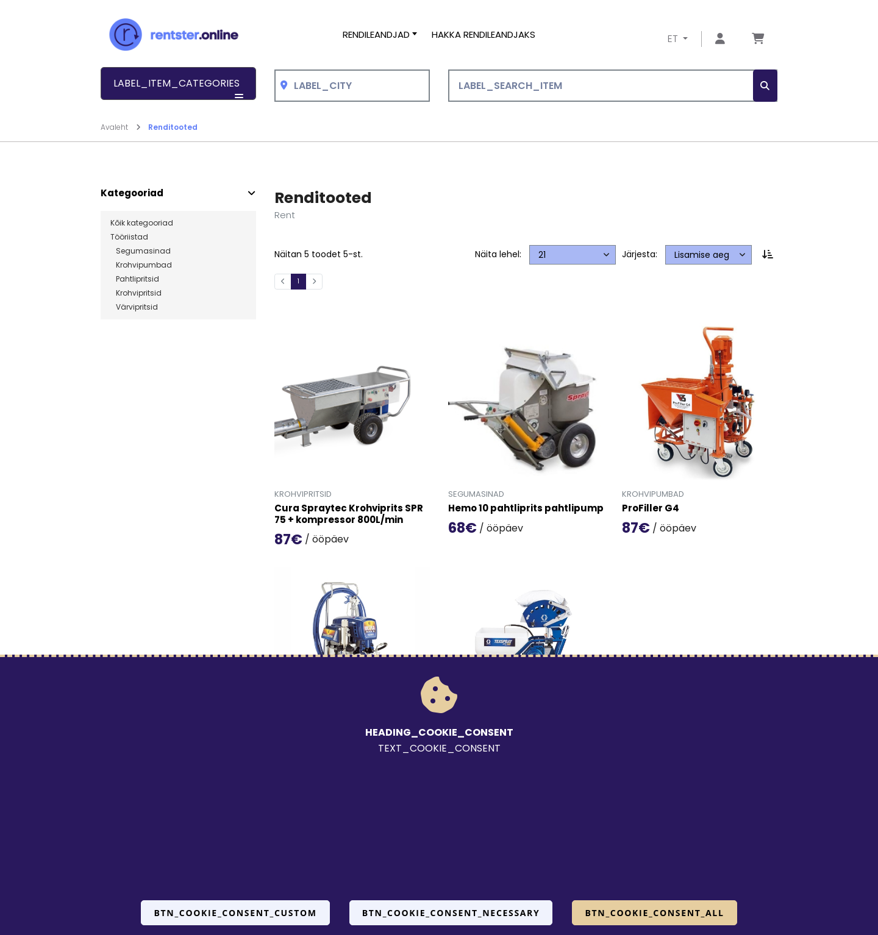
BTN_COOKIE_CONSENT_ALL (654, 913)
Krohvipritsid (136, 293)
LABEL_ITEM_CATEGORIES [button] (178, 88)
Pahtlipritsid (134, 279)
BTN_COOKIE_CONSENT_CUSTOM (235, 913)
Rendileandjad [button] (376, 34)
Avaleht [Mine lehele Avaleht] (121, 127)
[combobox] (352, 85)
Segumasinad (140, 251)
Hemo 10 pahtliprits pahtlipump (526, 508)
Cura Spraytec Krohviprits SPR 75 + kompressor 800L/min (348, 514)
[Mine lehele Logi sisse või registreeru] (720, 39)
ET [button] (674, 39)
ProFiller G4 (650, 508)
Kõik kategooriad (141, 223)
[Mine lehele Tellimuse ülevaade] (757, 39)
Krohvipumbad (141, 265)
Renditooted (173, 127)
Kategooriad (132, 193)
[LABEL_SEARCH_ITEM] (612, 85)
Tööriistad (129, 237)
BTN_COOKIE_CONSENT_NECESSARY (451, 913)
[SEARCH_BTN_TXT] (765, 85)
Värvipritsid (134, 307)
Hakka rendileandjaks (483, 34)
